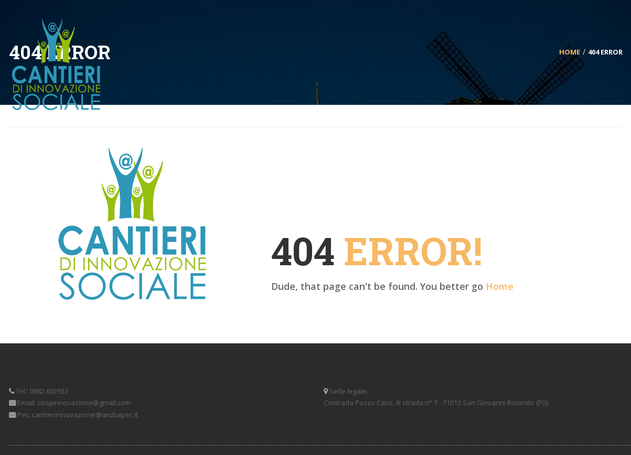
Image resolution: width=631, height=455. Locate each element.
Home (500, 286)
